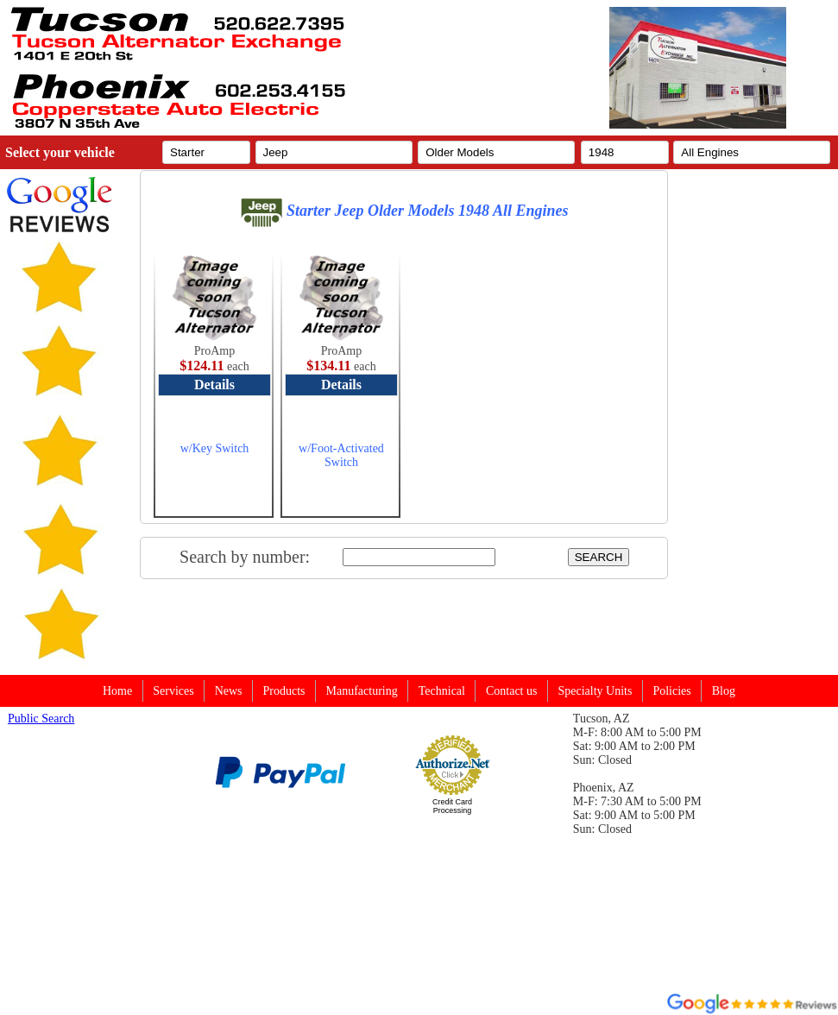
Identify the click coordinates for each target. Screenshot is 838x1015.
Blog (723, 690)
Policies (671, 690)
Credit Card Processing (452, 806)
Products (284, 690)
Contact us (512, 690)
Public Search (41, 718)
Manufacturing (362, 690)
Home (117, 690)
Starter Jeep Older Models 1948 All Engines (404, 210)
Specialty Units (595, 690)
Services (173, 690)
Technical (442, 690)
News (229, 690)
